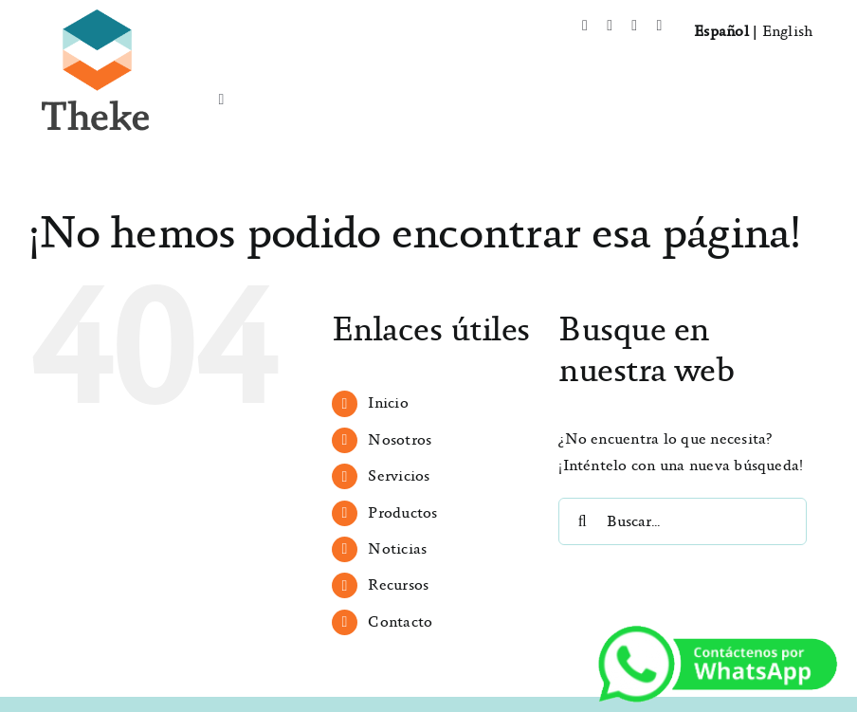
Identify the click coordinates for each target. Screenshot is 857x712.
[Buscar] (582, 521)
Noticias (397, 549)
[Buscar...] (682, 521)
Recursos (398, 585)
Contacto (400, 622)
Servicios (398, 476)
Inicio (388, 403)
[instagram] (634, 25)
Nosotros (399, 440)
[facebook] (585, 25)
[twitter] (609, 25)
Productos (402, 513)
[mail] (659, 25)
